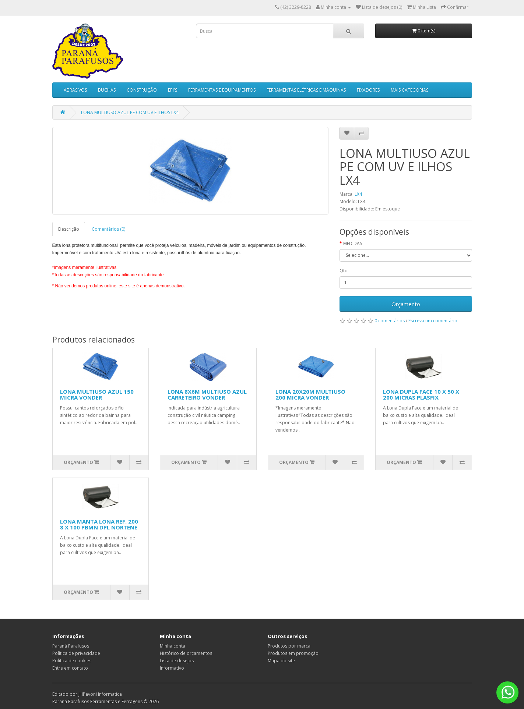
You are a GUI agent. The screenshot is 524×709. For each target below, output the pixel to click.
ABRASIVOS (75, 90)
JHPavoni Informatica (100, 694)
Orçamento (405, 304)
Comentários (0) (108, 229)
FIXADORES (368, 90)
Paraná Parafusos (70, 646)
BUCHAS (107, 90)
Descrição (68, 229)
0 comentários (389, 321)
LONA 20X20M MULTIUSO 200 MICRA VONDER (310, 394)
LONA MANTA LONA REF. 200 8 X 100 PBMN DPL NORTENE (99, 524)
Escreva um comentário (432, 321)
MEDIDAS (352, 243)
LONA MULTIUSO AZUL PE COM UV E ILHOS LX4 (130, 112)
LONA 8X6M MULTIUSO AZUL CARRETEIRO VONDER (207, 394)
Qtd (344, 270)
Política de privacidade (76, 653)
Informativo (172, 668)
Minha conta (172, 646)
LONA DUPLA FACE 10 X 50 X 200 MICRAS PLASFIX (421, 394)
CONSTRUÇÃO (142, 90)
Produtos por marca (289, 646)
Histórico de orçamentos (186, 653)
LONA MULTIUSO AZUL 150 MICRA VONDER (97, 394)
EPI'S (172, 90)
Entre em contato (70, 668)
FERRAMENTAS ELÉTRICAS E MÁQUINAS (306, 90)
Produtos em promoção (293, 653)
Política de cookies (71, 660)
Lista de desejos (177, 660)
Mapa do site (281, 660)
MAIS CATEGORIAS (409, 90)
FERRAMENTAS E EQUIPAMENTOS (222, 90)
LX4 (358, 194)
